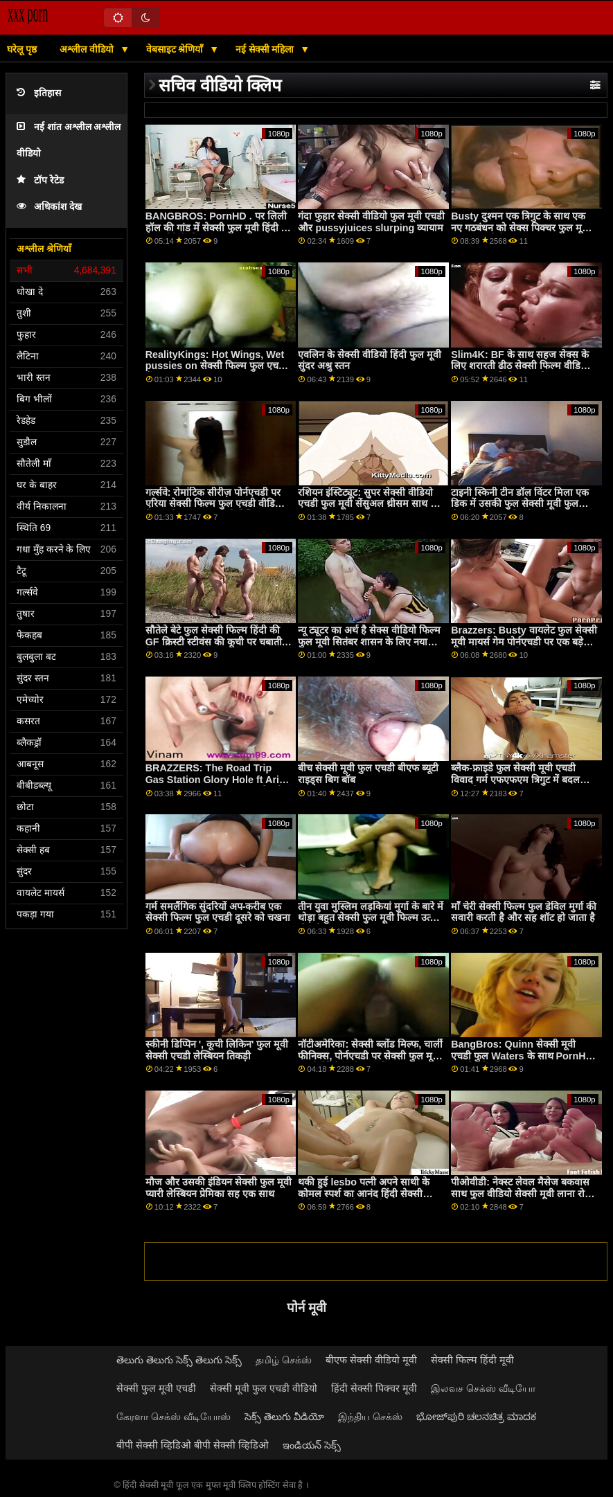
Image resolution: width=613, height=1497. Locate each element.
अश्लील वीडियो (88, 49)
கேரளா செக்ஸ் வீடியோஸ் (173, 1416)
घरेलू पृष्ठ (22, 49)
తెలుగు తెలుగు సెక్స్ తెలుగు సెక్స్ (179, 1359)
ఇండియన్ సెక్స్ (312, 1445)
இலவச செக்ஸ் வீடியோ (483, 1388)
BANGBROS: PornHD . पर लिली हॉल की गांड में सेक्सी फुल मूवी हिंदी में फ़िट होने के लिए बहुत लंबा (216, 227)
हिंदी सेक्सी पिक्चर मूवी (374, 1388)
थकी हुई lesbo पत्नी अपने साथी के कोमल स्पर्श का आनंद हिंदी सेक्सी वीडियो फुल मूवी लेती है (363, 1193)
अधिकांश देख (49, 206)
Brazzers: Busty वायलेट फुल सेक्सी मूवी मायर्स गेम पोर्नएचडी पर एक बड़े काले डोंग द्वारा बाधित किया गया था (524, 641)
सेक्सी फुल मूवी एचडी (156, 1388)
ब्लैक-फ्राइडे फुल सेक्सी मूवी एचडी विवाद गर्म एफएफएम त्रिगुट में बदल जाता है (515, 779)
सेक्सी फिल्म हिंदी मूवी (472, 1359)
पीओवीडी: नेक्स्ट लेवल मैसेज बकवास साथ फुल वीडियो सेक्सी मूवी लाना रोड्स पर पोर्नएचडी (524, 1193)
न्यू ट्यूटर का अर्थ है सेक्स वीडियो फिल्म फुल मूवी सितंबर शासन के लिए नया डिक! (369, 641)
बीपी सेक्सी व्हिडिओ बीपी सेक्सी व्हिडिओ (192, 1445)
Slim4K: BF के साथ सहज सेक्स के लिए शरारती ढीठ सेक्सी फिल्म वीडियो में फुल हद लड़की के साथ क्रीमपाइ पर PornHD (524, 372)
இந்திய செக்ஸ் (370, 1416)
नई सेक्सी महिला (266, 49)
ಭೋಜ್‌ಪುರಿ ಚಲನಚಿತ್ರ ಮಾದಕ (476, 1416)
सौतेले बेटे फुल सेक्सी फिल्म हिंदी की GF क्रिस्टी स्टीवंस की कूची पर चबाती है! (213, 641)
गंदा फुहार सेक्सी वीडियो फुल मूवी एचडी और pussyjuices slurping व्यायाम (371, 221)
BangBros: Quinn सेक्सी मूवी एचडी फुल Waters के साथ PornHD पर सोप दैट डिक (522, 1056)
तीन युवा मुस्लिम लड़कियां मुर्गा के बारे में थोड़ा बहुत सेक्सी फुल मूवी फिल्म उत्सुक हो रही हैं (371, 918)
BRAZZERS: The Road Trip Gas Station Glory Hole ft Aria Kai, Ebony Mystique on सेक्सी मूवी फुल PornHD (215, 785)
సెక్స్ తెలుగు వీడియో (284, 1416)
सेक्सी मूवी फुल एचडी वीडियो (263, 1388)
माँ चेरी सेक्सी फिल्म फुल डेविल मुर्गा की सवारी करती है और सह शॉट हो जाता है (523, 912)
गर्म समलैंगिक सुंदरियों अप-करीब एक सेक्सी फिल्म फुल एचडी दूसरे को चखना (217, 912)
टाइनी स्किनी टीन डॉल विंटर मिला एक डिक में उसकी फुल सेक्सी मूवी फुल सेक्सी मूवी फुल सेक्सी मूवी (520, 504)
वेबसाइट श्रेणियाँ (176, 49)
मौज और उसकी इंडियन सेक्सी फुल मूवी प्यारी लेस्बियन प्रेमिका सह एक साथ (218, 1187)
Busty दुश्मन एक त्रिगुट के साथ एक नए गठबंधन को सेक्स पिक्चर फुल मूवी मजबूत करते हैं (520, 227)
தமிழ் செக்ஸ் (284, 1359)
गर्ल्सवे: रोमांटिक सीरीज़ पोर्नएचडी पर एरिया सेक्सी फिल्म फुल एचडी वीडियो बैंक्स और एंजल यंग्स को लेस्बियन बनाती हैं (214, 509)
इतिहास (39, 93)
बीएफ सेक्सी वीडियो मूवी (371, 1359)
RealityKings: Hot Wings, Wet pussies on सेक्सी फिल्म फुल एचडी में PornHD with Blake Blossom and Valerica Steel (216, 372)
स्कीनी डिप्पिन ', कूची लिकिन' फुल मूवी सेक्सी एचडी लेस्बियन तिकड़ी (217, 1050)
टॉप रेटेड (40, 180)
